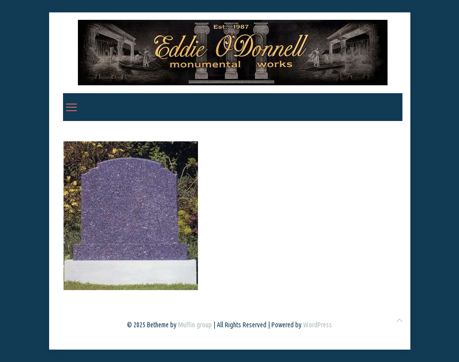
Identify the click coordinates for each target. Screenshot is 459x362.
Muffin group (195, 325)
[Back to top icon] (399, 320)
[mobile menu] (71, 107)
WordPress (317, 325)
